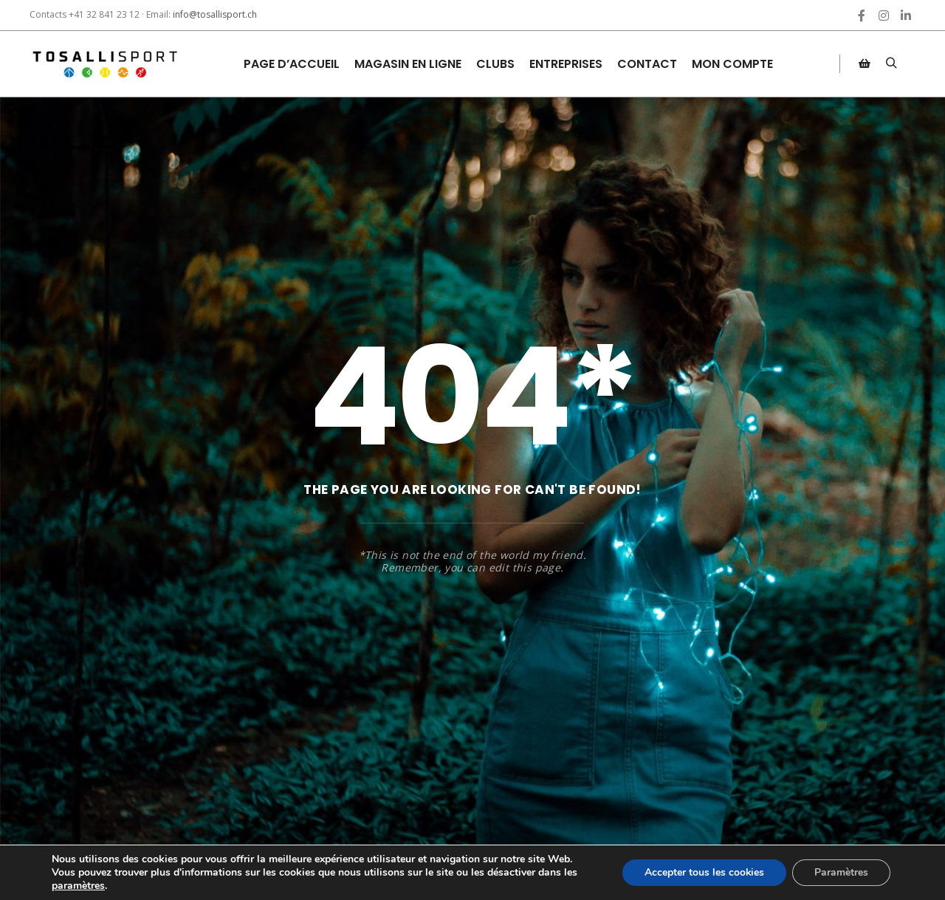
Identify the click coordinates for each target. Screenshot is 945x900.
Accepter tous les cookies (704, 872)
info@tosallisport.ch (215, 14)
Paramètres (841, 872)
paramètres (78, 886)
